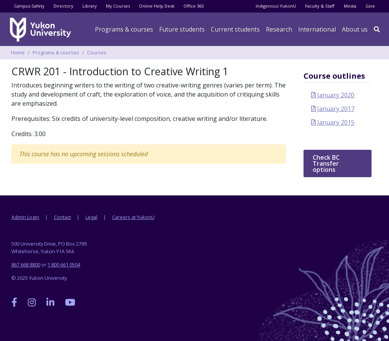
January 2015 (335, 122)
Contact (62, 217)
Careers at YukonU (133, 217)
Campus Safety (29, 6)
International (317, 29)
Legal (91, 217)
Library (89, 6)
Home (18, 52)
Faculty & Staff (320, 6)
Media (350, 6)
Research (279, 29)
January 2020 (335, 95)
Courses (96, 52)
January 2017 (335, 109)
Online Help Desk (156, 6)
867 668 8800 (25, 264)
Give (370, 6)
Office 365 (193, 6)
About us (355, 29)
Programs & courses (124, 29)
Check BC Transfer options (326, 163)
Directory (63, 6)
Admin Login (25, 217)
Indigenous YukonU (276, 6)
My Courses (118, 6)
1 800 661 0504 (63, 264)
